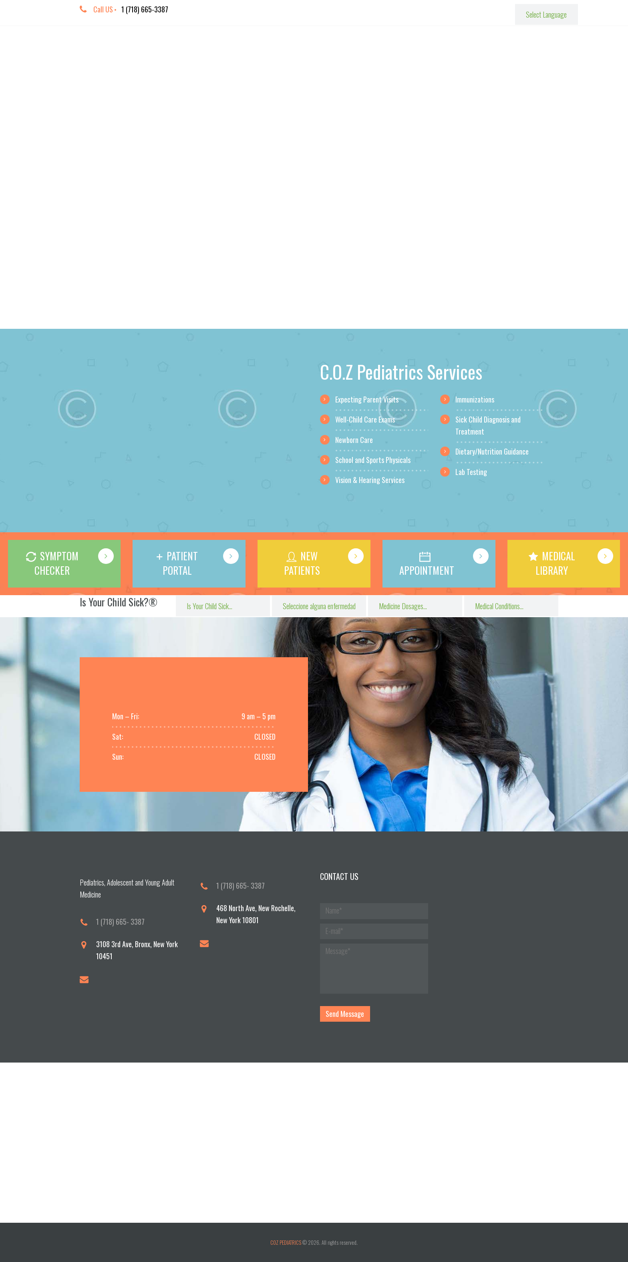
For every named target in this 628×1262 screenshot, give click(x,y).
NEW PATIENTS (302, 563)
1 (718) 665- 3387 (120, 921)
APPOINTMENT (426, 570)
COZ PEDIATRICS (285, 1242)
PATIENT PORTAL (180, 563)
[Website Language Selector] (546, 14)
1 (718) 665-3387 (144, 9)
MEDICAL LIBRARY (555, 563)
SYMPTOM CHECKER (56, 563)
